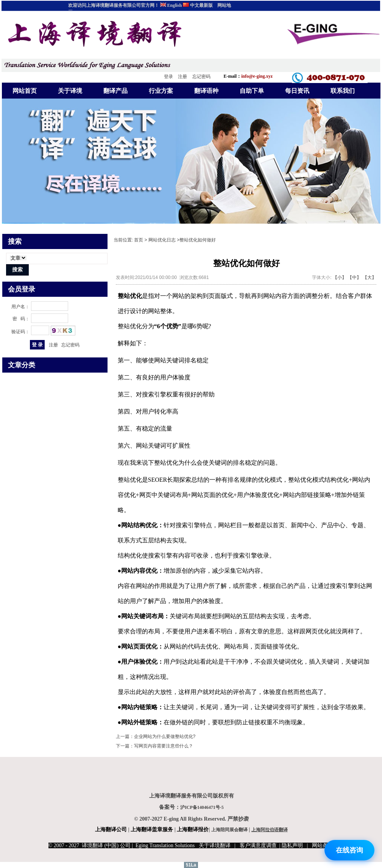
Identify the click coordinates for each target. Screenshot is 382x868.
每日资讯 (297, 91)
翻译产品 (115, 91)
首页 (138, 240)
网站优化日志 (162, 240)
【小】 (339, 277)
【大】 (369, 277)
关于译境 (70, 91)
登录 (168, 76)
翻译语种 (206, 91)
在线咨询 (349, 850)
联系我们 (343, 91)
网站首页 (24, 91)
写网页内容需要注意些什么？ (163, 746)
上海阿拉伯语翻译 (269, 829)
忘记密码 (201, 76)
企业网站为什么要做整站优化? (165, 736)
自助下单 (252, 91)
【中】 (354, 277)
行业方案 (161, 91)
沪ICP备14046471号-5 (202, 807)
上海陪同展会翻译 (229, 829)
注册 (182, 76)
